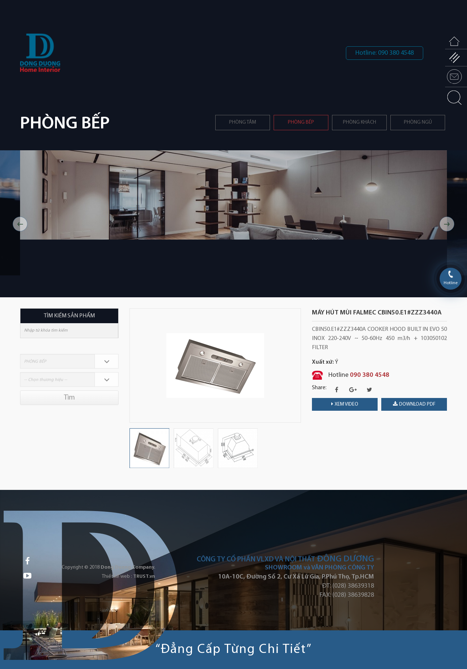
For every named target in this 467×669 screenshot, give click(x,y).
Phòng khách (359, 122)
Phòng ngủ (418, 122)
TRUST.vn (144, 576)
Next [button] (447, 224)
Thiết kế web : (117, 576)
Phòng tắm (242, 122)
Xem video (344, 404)
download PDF (414, 404)
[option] (233, 223)
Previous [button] (20, 224)
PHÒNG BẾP (301, 122)
